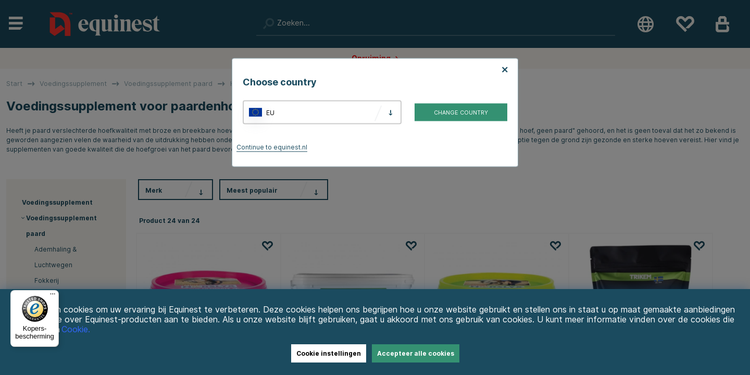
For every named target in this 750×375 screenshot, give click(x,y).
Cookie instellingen (328, 353)
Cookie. (75, 329)
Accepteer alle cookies (415, 353)
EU (270, 112)
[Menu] (52, 296)
